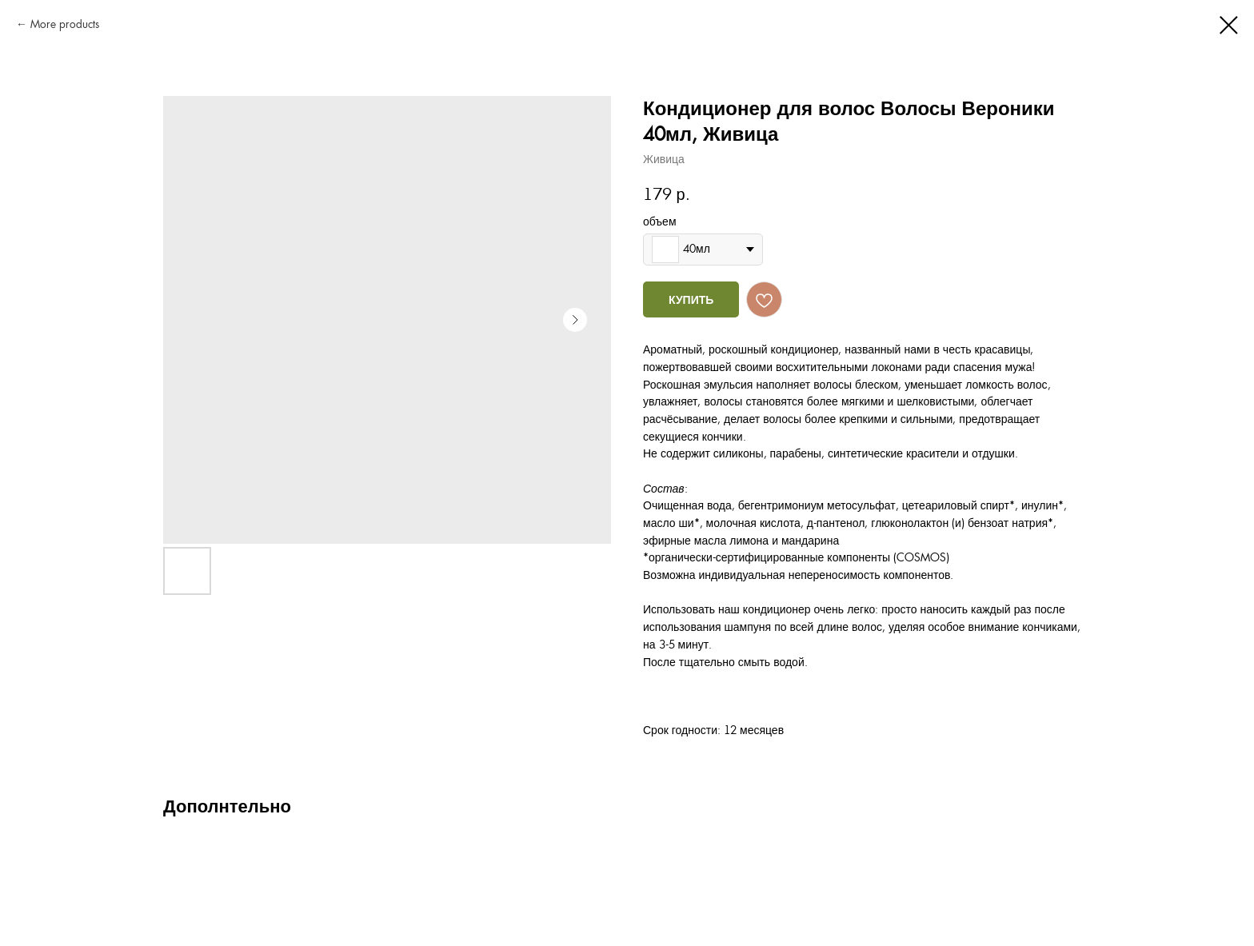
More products (64, 24)
